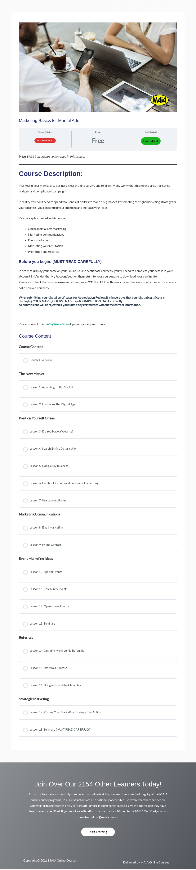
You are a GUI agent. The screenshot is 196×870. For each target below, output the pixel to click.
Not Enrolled (45, 140)
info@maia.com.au (58, 324)
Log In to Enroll (150, 141)
